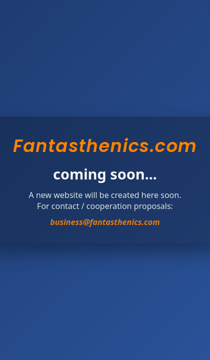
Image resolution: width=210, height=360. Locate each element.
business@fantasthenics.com (105, 222)
